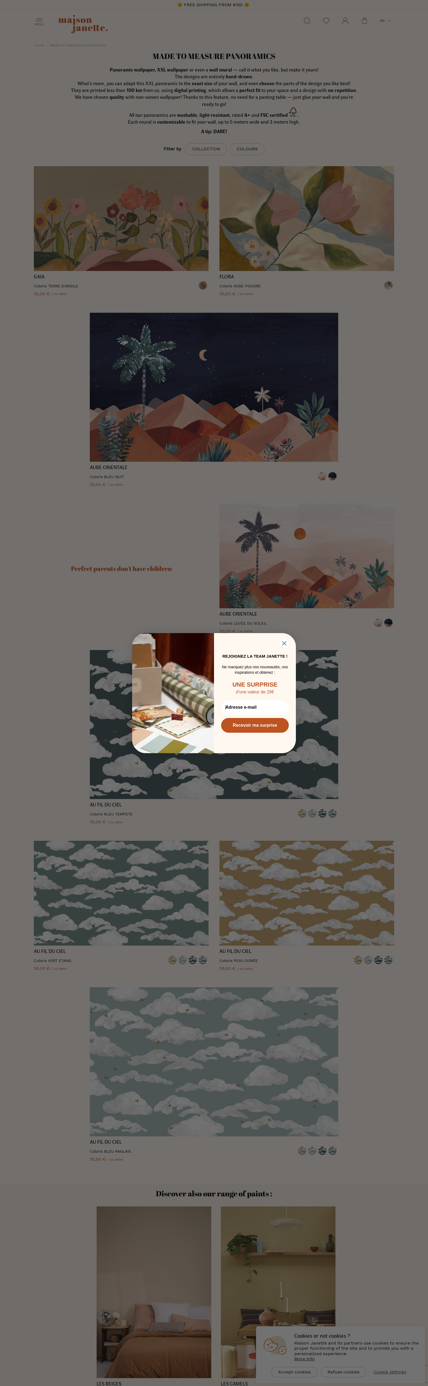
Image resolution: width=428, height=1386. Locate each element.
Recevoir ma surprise (255, 725)
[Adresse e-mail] (255, 707)
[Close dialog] (284, 643)
